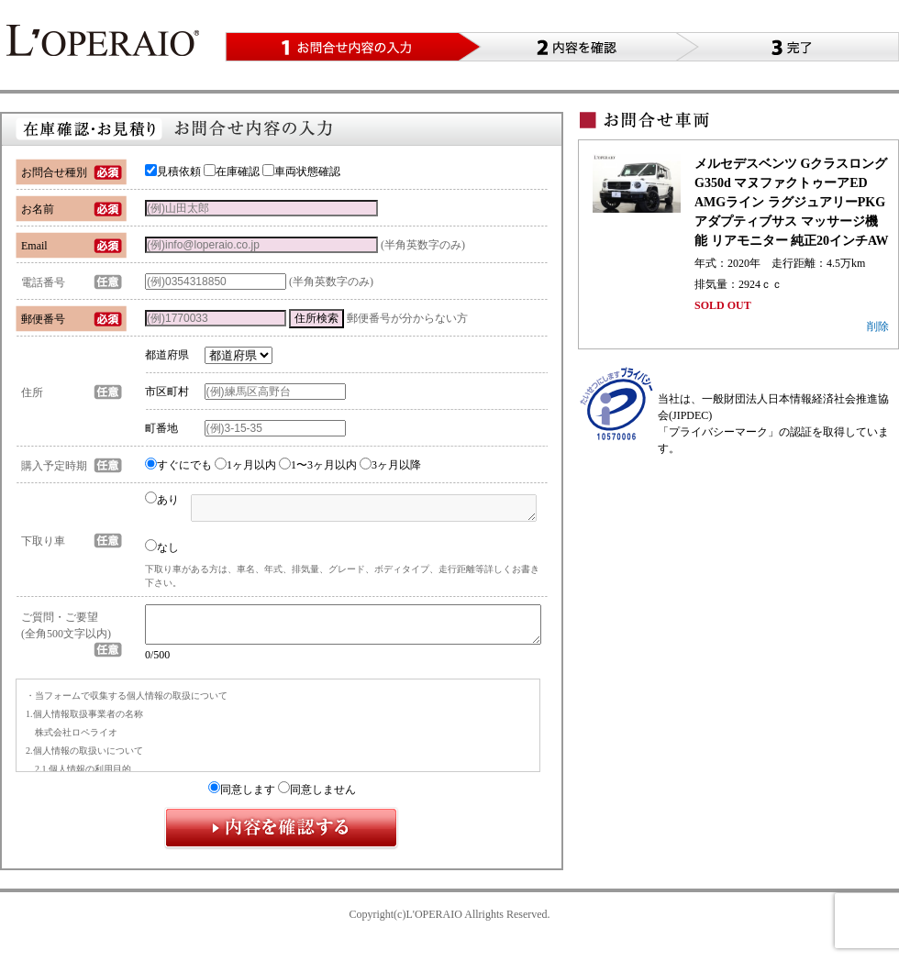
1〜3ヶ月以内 (318, 464)
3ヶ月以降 (390, 464)
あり (162, 499)
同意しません (317, 797)
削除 (878, 326)
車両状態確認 (301, 171)
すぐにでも (178, 464)
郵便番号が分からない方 (407, 318)
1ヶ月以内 (245, 464)
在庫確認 (232, 171)
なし (162, 546)
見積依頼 (173, 171)
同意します (241, 797)
